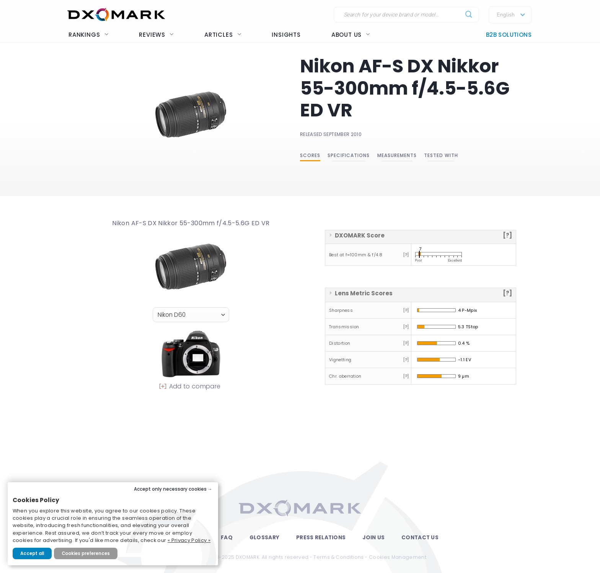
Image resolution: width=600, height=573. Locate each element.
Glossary (264, 537)
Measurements (397, 155)
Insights (286, 35)
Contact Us (420, 537)
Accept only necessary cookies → (173, 489)
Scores (310, 155)
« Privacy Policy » (189, 540)
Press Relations (321, 537)
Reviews (156, 35)
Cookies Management (397, 557)
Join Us (373, 537)
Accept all (32, 553)
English (506, 14)
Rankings (88, 35)
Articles (222, 35)
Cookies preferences (86, 553)
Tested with (441, 155)
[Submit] (469, 14)
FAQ (227, 537)
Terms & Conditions (338, 557)
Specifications (349, 155)
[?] (507, 235)
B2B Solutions (509, 35)
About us (350, 35)
